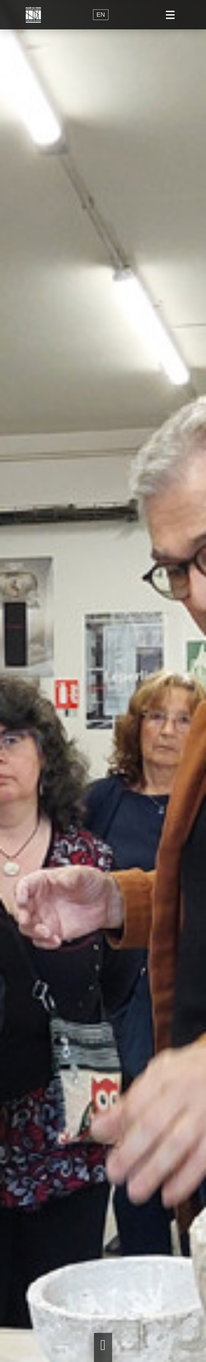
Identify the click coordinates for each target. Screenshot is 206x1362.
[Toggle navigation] (170, 15)
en (101, 15)
